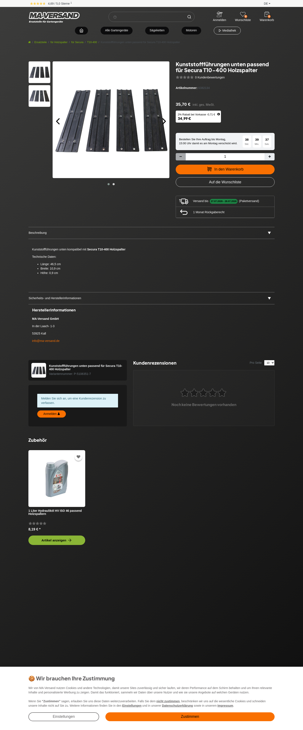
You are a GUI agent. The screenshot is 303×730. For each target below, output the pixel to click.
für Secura (77, 42)
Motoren (191, 30)
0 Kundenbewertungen (210, 77)
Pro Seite (256, 362)
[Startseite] (29, 42)
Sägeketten (157, 30)
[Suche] (189, 17)
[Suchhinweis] (115, 17)
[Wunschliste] (243, 14)
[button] (264, 3)
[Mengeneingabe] (225, 156)
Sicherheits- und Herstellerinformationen (55, 298)
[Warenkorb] (267, 14)
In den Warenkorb (225, 169)
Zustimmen (190, 716)
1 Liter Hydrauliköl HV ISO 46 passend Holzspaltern (55, 512)
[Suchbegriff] (147, 17)
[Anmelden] (219, 16)
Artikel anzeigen (56, 540)
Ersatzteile (41, 42)
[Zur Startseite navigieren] (81, 30)
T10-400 (92, 42)
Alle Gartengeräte (116, 30)
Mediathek (227, 30)
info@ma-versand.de (46, 341)
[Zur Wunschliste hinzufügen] (225, 182)
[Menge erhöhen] (270, 156)
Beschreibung (38, 232)
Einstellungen (64, 716)
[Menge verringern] (181, 156)
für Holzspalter (59, 42)
